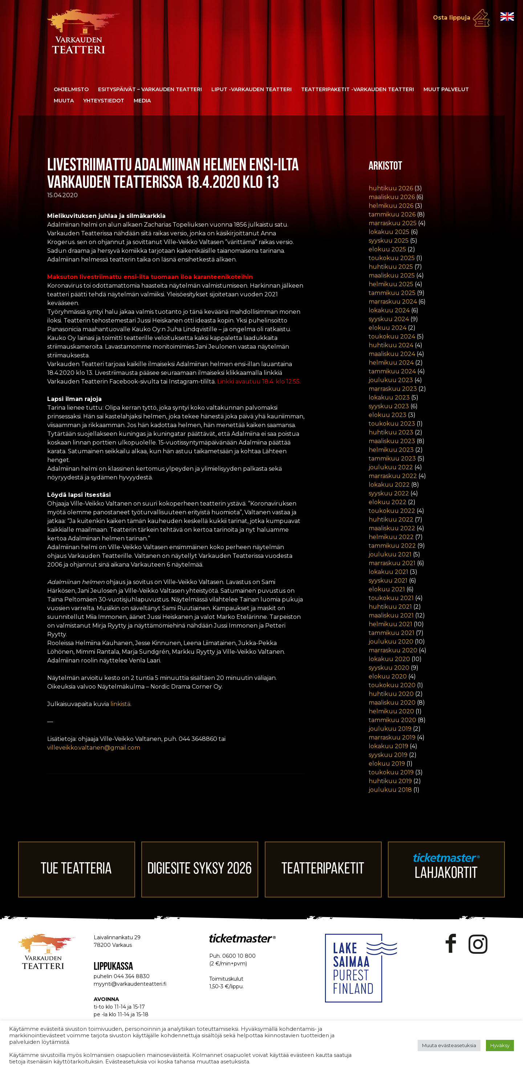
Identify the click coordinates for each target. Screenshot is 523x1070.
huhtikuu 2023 (391, 432)
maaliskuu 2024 (392, 353)
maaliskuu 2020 (392, 702)
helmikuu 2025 (391, 284)
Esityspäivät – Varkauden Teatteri (150, 89)
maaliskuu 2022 (392, 528)
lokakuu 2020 (389, 659)
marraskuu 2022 (393, 476)
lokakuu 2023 (389, 397)
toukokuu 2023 (392, 423)
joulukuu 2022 (391, 467)
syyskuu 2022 (389, 493)
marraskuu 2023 (393, 388)
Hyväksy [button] (500, 1045)
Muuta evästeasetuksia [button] (449, 1045)
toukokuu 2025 (392, 258)
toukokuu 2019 (391, 772)
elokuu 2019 (387, 763)
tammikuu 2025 (392, 292)
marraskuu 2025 (393, 223)
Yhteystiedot (103, 100)
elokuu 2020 (388, 676)
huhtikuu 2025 (391, 266)
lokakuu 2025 (389, 231)
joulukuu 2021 (390, 554)
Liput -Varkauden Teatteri (251, 89)
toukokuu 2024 (392, 336)
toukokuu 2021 (391, 598)
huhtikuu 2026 (391, 188)
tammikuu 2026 (392, 214)
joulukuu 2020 (391, 641)
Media (142, 100)
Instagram (478, 944)
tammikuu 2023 (392, 458)
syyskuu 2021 (388, 580)
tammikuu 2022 (392, 545)
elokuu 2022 (387, 502)
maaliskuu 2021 (391, 615)
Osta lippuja (451, 17)
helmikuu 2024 (391, 362)
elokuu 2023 (387, 415)
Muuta (64, 100)
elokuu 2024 (387, 327)
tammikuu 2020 (392, 720)
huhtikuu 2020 (391, 693)
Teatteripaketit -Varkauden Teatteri (357, 89)
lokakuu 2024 (389, 310)
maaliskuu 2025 (392, 275)
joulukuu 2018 (390, 789)
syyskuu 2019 (388, 754)
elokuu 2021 (387, 589)
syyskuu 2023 (389, 406)
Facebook (451, 944)
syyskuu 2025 (389, 240)
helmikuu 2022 (391, 537)
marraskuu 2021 (392, 563)
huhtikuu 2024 (391, 345)
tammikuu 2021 (391, 632)
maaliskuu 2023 (392, 441)
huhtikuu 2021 (390, 606)
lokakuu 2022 (389, 484)
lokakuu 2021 (388, 571)
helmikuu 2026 (391, 205)
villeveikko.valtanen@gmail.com (93, 747)
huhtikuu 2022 (391, 519)
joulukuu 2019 (390, 728)
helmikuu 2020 (391, 711)
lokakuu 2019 (388, 746)
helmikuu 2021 (390, 624)
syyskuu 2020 (389, 667)
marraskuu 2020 (393, 650)
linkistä (120, 704)
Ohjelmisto (71, 89)
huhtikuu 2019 (390, 781)
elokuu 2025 (387, 249)
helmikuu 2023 (391, 449)
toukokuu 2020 (392, 685)
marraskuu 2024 (393, 301)
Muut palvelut (446, 89)
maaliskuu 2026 (392, 197)
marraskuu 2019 (392, 737)
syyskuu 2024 (389, 319)
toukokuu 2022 (392, 510)
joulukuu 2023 (391, 380)
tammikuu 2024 (392, 371)
